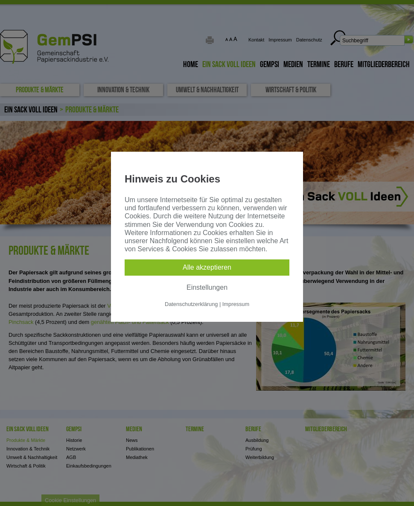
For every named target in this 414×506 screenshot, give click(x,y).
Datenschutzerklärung (191, 304)
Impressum (235, 304)
